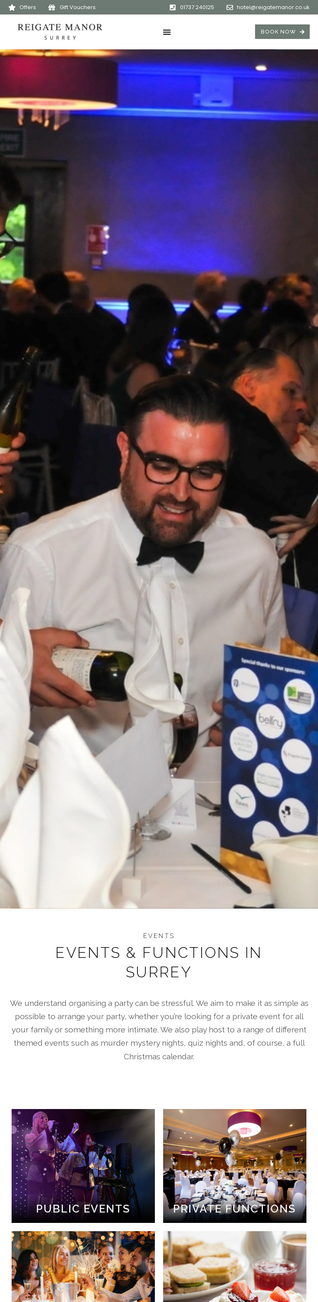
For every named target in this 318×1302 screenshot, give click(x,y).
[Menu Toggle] (167, 32)
